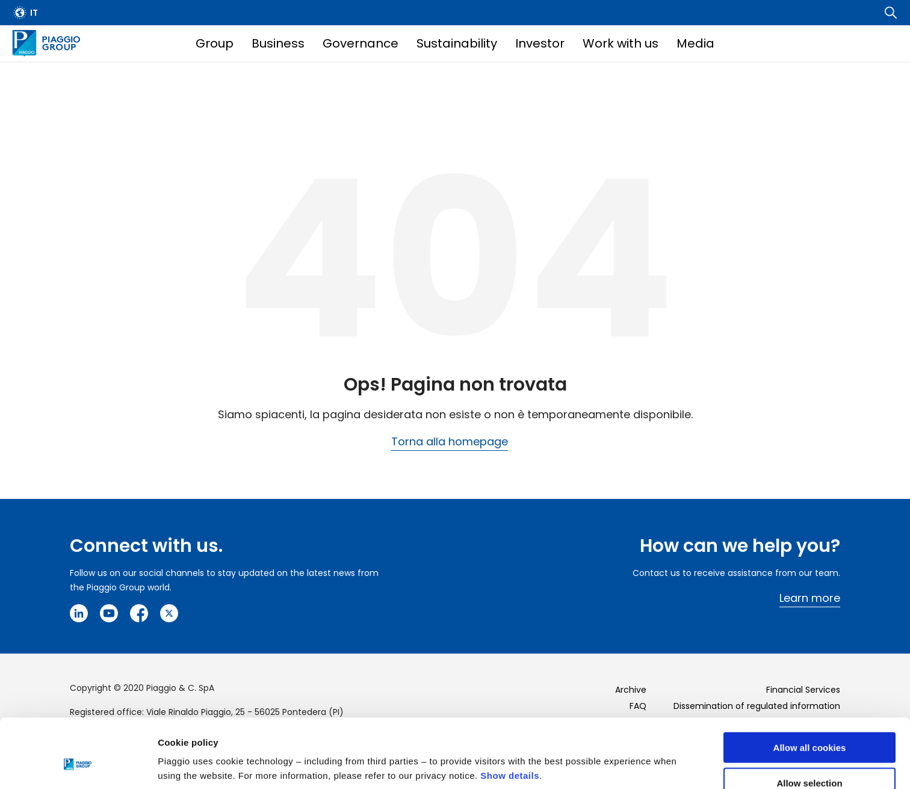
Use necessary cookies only (809, 759)
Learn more (809, 597)
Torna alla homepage (449, 441)
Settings (622, 755)
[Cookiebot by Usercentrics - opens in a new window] (78, 766)
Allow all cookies (809, 688)
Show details (509, 716)
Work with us (620, 43)
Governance (360, 43)
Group (215, 43)
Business (278, 43)
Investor (540, 43)
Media (695, 43)
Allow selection (809, 724)
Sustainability (456, 43)
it (34, 13)
